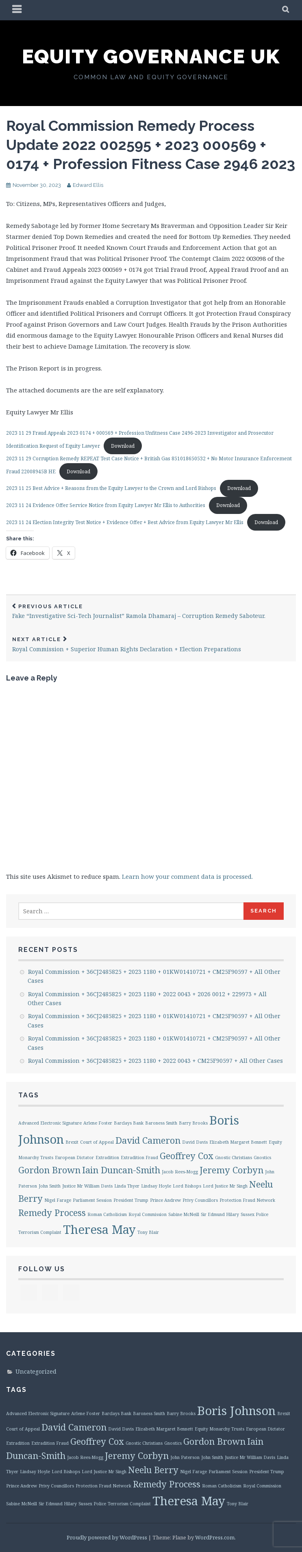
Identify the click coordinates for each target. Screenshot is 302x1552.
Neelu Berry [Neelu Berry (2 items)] (153, 1470)
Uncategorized (35, 1371)
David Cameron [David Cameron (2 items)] (147, 1140)
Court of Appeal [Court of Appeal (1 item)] (97, 1142)
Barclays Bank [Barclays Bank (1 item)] (128, 1123)
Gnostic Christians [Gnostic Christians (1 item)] (233, 1157)
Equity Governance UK (151, 56)
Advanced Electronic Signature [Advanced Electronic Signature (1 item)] (50, 1123)
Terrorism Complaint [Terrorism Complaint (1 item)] (39, 1232)
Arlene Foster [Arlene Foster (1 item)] (97, 1123)
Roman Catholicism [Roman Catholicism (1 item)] (107, 1214)
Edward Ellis (88, 185)
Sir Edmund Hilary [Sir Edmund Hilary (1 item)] (220, 1214)
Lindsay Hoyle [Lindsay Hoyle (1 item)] (156, 1186)
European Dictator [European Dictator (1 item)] (74, 1157)
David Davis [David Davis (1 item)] (195, 1142)
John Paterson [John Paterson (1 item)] (185, 1457)
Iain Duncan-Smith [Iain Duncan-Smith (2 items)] (121, 1170)
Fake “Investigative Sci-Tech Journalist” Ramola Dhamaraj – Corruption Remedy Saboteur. (151, 611)
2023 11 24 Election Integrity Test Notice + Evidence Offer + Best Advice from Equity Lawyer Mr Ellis (124, 522)
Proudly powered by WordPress (107, 1537)
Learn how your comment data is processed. (187, 876)
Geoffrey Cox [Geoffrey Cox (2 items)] (186, 1156)
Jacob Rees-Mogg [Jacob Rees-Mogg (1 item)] (180, 1172)
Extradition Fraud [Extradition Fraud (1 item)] (139, 1157)
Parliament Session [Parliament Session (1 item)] (92, 1200)
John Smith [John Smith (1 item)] (50, 1186)
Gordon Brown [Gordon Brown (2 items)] (49, 1170)
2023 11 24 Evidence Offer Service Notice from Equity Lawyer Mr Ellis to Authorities (105, 505)
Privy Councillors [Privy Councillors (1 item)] (200, 1200)
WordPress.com (215, 1537)
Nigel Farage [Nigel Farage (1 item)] (57, 1200)
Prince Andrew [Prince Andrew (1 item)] (165, 1200)
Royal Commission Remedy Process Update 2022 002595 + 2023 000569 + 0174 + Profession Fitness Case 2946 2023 (150, 144)
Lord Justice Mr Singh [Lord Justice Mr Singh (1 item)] (225, 1186)
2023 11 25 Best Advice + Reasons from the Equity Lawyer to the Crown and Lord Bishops (111, 488)
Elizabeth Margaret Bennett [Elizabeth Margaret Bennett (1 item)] (238, 1142)
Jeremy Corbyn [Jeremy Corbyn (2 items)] (231, 1170)
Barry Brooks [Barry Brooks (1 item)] (193, 1123)
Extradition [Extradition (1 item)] (107, 1157)
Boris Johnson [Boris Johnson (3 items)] (236, 1410)
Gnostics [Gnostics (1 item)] (262, 1157)
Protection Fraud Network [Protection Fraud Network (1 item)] (247, 1200)
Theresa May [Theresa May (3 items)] (99, 1229)
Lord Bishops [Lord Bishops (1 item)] (187, 1186)
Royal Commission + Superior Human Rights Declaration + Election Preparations (151, 644)
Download (123, 445)
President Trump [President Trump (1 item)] (130, 1200)
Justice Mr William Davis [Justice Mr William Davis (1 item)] (87, 1186)
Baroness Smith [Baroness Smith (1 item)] (161, 1123)
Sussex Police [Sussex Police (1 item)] (254, 1214)
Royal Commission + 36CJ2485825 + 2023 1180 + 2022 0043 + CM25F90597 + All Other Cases (155, 1060)
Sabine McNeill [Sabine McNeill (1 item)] (183, 1214)
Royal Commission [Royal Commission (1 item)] (147, 1214)
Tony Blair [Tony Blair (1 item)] (148, 1232)
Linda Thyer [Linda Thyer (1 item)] (126, 1186)
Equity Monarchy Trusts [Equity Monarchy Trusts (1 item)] (219, 1429)
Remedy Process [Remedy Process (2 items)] (52, 1212)
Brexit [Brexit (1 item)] (71, 1142)
